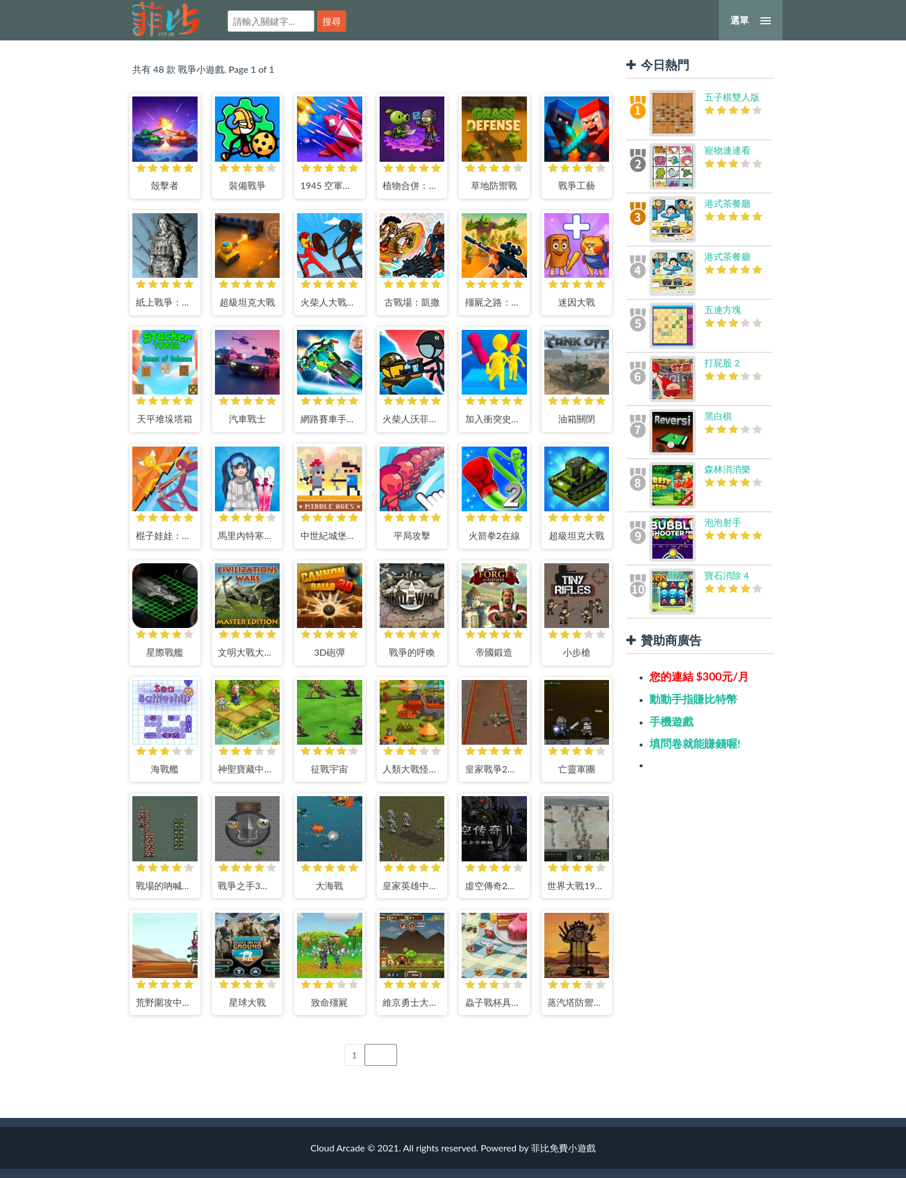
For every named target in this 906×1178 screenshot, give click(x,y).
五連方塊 (722, 309)
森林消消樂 (727, 468)
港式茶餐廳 (727, 203)
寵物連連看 (727, 149)
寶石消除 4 (726, 575)
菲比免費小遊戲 (165, 19)
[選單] (750, 20)
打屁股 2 (722, 362)
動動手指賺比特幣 (693, 698)
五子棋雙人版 (732, 96)
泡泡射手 (722, 521)
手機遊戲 (671, 721)
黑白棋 (718, 415)
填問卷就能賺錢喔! (694, 743)
